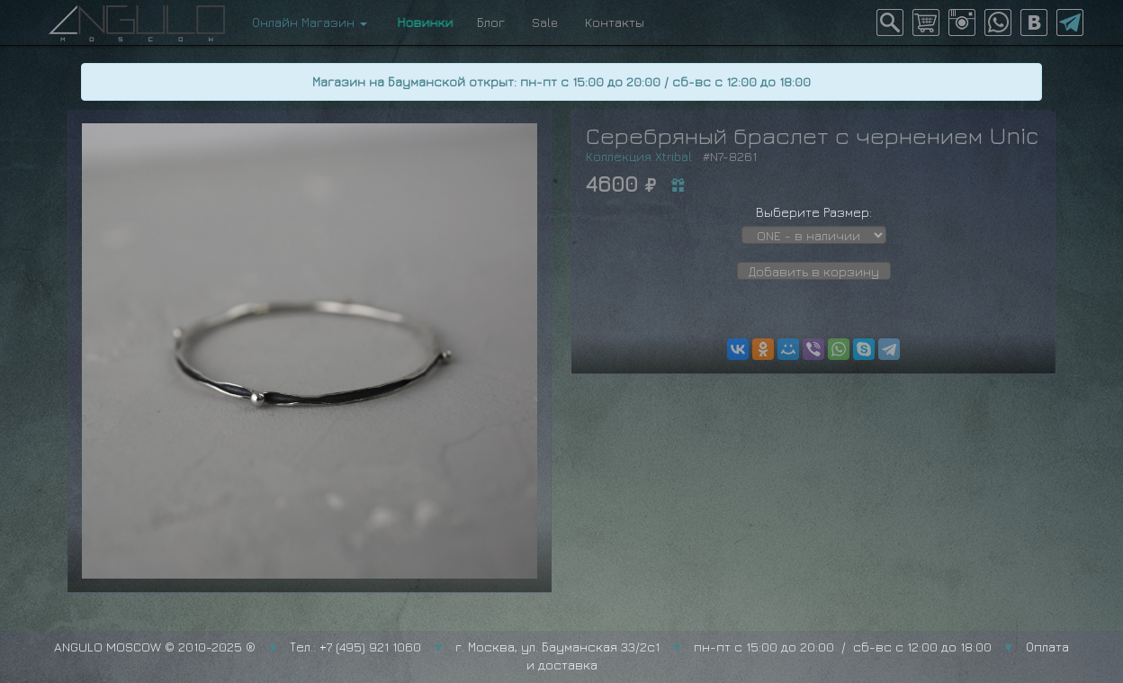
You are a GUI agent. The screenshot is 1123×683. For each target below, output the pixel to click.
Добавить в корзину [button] (814, 271)
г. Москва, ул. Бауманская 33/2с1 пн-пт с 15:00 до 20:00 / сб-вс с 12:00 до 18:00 (723, 646)
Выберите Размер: (814, 212)
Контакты (614, 22)
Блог (491, 22)
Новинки (422, 22)
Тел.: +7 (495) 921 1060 (355, 646)
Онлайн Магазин (309, 22)
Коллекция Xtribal (639, 156)
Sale (545, 22)
